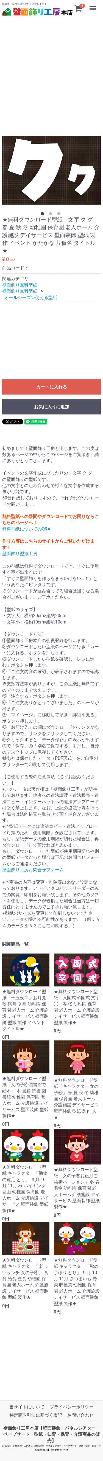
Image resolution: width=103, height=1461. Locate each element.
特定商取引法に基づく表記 (35, 1415)
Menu (93, 5)
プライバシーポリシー (72, 1407)
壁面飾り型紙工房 (19, 553)
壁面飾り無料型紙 (19, 285)
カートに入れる (51, 387)
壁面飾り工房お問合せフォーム (33, 869)
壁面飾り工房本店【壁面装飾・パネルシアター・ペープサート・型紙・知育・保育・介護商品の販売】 (51, 1434)
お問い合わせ (80, 1415)
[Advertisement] (51, 69)
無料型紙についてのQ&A (26, 528)
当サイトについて (26, 1407)
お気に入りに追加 (51, 406)
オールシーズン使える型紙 (30, 297)
